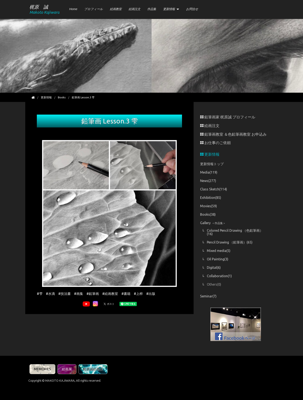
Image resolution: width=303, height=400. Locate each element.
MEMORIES (42, 369)
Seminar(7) (208, 296)
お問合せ (192, 9)
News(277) (208, 181)
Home (73, 9)
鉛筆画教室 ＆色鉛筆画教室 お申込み (233, 134)
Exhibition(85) (210, 197)
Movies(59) (208, 206)
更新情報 (169, 9)
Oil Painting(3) (217, 259)
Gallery (213, 223)
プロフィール (93, 9)
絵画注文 (134, 9)
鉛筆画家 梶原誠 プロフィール (227, 117)
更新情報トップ (212, 164)
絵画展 (67, 369)
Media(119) (208, 172)
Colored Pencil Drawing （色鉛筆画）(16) (235, 232)
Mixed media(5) (218, 251)
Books (62, 97)
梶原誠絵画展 (93, 369)
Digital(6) (214, 267)
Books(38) (208, 214)
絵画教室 (116, 9)
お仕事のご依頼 (215, 143)
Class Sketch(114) (213, 189)
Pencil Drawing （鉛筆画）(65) (229, 242)
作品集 (151, 9)
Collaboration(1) (219, 276)
